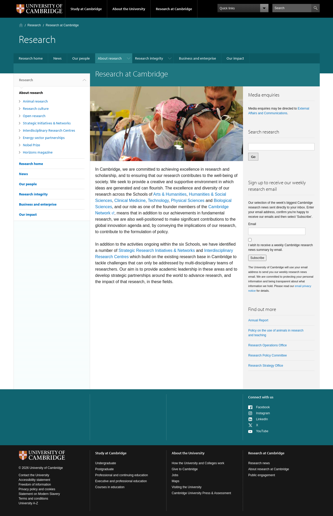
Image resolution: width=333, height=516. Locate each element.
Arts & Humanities (170, 194)
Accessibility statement (34, 480)
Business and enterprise (197, 58)
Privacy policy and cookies (37, 489)
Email (252, 224)
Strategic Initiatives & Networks (47, 123)
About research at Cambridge (268, 469)
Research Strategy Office (265, 365)
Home (21, 25)
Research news (259, 463)
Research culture (36, 108)
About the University (128, 9)
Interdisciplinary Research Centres (49, 130)
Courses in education (110, 487)
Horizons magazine (38, 152)
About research (110, 58)
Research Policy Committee (267, 355)
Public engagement (261, 475)
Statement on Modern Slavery (39, 494)
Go (253, 156)
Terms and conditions (33, 498)
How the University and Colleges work (198, 463)
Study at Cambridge (86, 9)
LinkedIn (262, 419)
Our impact (235, 58)
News (57, 58)
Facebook (263, 407)
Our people (81, 58)
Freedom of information (35, 484)
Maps (175, 481)
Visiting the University (187, 487)
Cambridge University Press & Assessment (201, 493)
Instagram (263, 413)
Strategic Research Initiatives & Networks (157, 250)
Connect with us (260, 397)
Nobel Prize (31, 145)
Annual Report (258, 320)
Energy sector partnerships (44, 137)
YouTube (262, 431)
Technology (158, 200)
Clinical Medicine (130, 200)
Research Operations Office (267, 345)
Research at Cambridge (174, 9)
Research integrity (149, 58)
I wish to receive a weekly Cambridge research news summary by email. (280, 247)
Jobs (175, 475)
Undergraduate (105, 463)
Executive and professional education (121, 481)
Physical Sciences (187, 200)
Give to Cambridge (185, 469)
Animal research (35, 101)
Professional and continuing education (121, 475)
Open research (34, 115)
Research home (31, 58)
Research (34, 25)
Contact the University (34, 475)
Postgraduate (104, 469)
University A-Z (28, 503)
